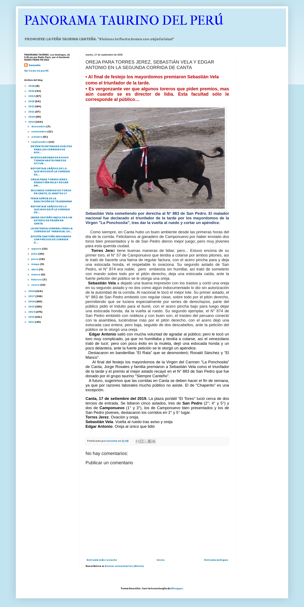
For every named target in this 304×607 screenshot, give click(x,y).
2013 (31, 316)
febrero (36, 279)
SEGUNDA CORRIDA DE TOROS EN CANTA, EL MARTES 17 (51, 192)
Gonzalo (34, 65)
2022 (31, 106)
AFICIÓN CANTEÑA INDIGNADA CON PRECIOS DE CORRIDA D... (51, 239)
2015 (31, 306)
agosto (36, 248)
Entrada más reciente (102, 559)
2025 (31, 90)
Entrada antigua (216, 559)
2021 (31, 111)
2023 (31, 101)
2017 (31, 296)
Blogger (177, 588)
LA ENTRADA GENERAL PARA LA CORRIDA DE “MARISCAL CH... (52, 230)
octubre (37, 136)
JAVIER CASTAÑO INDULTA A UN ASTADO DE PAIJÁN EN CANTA (51, 220)
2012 (31, 321)
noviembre (39, 131)
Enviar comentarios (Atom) (124, 566)
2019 (31, 121)
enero (35, 284)
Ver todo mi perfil (36, 70)
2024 (31, 96)
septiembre (39, 141)
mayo (35, 264)
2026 (31, 85)
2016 (31, 301)
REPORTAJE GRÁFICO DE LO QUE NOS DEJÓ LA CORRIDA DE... (50, 171)
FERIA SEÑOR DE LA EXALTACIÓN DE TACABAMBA (51, 200)
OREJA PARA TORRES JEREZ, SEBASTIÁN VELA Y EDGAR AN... (49, 182)
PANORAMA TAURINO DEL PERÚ (124, 20)
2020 (31, 116)
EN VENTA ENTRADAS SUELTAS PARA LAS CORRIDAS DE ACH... (51, 149)
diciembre (38, 126)
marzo (36, 274)
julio (34, 253)
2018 (31, 291)
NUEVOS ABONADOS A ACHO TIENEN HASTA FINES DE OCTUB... (50, 160)
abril (35, 269)
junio (35, 259)
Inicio (161, 559)
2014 (31, 311)
